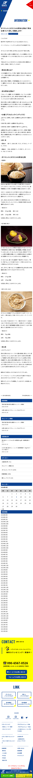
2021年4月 (4, 631)
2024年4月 (4, 559)
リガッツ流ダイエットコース (8, 737)
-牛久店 (4, 755)
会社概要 (19, 753)
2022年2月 (4, 609)
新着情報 (13, 35)
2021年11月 (4, 616)
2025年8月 (4, 528)
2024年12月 (4, 543)
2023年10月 (4, 568)
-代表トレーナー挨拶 (7, 726)
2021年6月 (4, 627)
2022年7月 (4, 598)
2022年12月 (4, 587)
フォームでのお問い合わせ (17, 677)
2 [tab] (30, 20)
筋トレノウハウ (6, 478)
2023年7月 (4, 572)
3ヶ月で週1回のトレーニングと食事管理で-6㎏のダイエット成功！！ (16, 448)
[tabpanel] (16, 11)
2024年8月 (4, 552)
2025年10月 (4, 524)
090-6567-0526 (17, 663)
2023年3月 (4, 581)
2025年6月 (4, 532)
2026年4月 (4, 515)
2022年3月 (4, 607)
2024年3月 (4, 561)
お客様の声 (5, 462)
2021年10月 (4, 618)
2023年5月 (4, 576)
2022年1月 (4, 611)
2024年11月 (4, 546)
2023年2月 (4, 583)
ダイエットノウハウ (13, 33)
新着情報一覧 (7, 11)
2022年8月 (4, 596)
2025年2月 (4, 539)
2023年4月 (4, 578)
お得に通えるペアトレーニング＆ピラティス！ (13, 410)
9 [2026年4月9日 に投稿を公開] (16, 497)
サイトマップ (20, 755)
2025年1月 (4, 541)
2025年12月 (4, 521)
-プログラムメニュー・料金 (24, 726)
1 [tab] (28, 20)
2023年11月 (4, 565)
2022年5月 (4, 603)
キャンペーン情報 (7, 466)
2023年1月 (4, 585)
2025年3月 (4, 537)
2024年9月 (4, 550)
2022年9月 (4, 594)
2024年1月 (4, 563)
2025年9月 (4, 526)
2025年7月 (4, 530)
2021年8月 (4, 622)
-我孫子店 (4, 760)
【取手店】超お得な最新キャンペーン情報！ (13, 404)
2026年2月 (4, 517)
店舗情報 (4, 748)
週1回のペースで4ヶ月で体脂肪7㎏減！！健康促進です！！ (16, 441)
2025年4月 (4, 535)
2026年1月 (4, 519)
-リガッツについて (6, 729)
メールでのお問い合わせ (17, 672)
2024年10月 (4, 548)
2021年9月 (4, 620)
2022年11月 (4, 589)
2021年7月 (4, 625)
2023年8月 (4, 570)
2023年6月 (4, 574)
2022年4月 (4, 605)
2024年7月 (4, 554)
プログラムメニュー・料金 (23, 724)
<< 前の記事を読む (6, 395)
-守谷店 (4, 758)
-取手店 (4, 750)
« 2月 (2, 509)
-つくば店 (4, 753)
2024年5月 (4, 557)
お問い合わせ (20, 748)
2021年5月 (4, 629)
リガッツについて (6, 724)
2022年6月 (4, 600)
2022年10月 (4, 592)
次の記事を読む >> (27, 395)
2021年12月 (4, 614)
